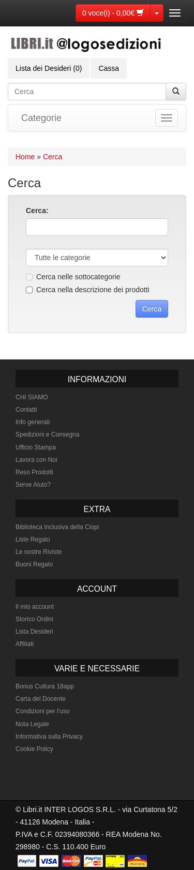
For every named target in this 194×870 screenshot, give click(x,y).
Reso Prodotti (34, 472)
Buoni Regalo (34, 564)
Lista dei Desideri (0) (49, 68)
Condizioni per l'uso (42, 711)
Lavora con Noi (36, 459)
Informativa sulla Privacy (49, 736)
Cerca (52, 157)
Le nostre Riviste (39, 552)
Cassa (108, 68)
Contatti (26, 409)
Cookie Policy (34, 749)
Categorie (41, 118)
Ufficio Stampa (36, 447)
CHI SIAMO (32, 397)
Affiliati (25, 644)
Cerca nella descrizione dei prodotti (88, 290)
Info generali (33, 422)
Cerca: (37, 210)
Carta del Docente (41, 698)
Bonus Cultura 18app (45, 686)
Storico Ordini (34, 619)
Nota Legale (32, 724)
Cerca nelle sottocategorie (73, 277)
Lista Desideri (34, 631)
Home (25, 157)
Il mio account (35, 606)
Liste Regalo (33, 539)
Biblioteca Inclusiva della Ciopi (57, 527)
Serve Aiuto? (33, 484)
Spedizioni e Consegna (47, 434)
